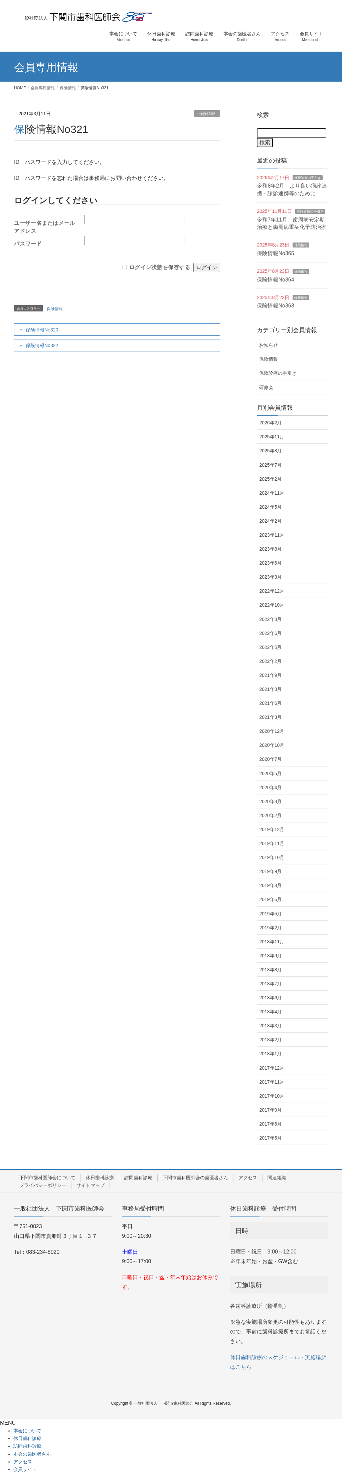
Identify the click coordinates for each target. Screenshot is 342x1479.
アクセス (247, 1177)
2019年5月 (270, 913)
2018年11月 (271, 941)
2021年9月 (270, 675)
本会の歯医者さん (32, 1454)
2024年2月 (270, 521)
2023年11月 (271, 535)
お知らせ (268, 345)
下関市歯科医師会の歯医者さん (195, 1177)
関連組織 (277, 1177)
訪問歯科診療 (138, 1177)
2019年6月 (270, 899)
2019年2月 (270, 927)
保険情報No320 (42, 329)
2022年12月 (271, 591)
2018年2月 (270, 1039)
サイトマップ (90, 1185)
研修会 (266, 387)
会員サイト (25, 1469)
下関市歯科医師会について (47, 1177)
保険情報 (207, 113)
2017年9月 (270, 1110)
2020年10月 (271, 745)
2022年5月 (270, 647)
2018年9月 (270, 955)
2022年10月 (271, 605)
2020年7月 (270, 759)
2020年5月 (270, 773)
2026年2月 (270, 422)
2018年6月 (270, 997)
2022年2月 (270, 661)
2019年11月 (271, 843)
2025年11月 (271, 436)
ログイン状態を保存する (159, 267)
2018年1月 (270, 1053)
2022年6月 (270, 633)
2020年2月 (270, 815)
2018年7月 (270, 983)
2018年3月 (270, 1025)
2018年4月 (270, 1011)
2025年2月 (270, 479)
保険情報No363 (275, 305)
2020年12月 (271, 731)
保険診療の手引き (307, 178)
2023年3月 (270, 577)
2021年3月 (270, 717)
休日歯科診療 (100, 1177)
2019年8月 (270, 885)
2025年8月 (270, 450)
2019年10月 (271, 857)
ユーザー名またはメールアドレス (44, 225)
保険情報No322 (42, 345)
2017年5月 (270, 1138)
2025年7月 (270, 465)
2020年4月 (270, 787)
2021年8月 (270, 689)
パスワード (28, 243)
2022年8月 (270, 619)
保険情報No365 (275, 253)
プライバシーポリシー (42, 1185)
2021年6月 (270, 703)
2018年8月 (270, 969)
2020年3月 (270, 801)
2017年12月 (271, 1068)
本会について (27, 1430)
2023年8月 (270, 549)
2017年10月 (271, 1096)
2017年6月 (270, 1124)
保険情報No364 (275, 279)
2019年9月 (270, 871)
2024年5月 (270, 507)
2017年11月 (271, 1082)
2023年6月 (270, 563)
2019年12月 (271, 829)
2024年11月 (271, 493)
